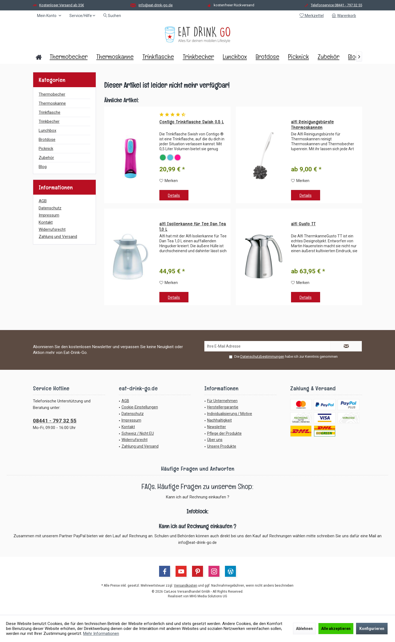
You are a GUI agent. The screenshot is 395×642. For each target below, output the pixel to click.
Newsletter (216, 427)
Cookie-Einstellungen (140, 407)
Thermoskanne (52, 103)
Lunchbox (47, 130)
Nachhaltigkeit (219, 420)
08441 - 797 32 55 (55, 420)
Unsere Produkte (221, 446)
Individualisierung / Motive (229, 413)
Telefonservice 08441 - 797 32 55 (336, 5)
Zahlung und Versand (58, 236)
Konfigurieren (371, 628)
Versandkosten (185, 585)
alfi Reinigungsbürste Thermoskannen (312, 124)
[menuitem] (345, 15)
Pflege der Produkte (224, 433)
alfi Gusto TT (303, 224)
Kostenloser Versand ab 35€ (61, 5)
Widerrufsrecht (52, 229)
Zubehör (46, 157)
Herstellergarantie (222, 407)
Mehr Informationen (101, 633)
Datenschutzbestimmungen (262, 356)
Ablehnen (304, 628)
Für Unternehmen (222, 401)
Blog (43, 166)
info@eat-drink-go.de (156, 5)
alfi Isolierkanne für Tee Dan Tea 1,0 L (192, 226)
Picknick (46, 148)
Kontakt (46, 222)
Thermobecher (52, 94)
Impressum (49, 215)
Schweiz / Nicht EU (138, 433)
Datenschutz (50, 208)
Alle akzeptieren (336, 628)
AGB (43, 200)
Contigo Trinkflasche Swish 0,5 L (191, 122)
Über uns (214, 440)
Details (174, 195)
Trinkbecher (49, 121)
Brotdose (47, 139)
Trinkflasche (49, 112)
